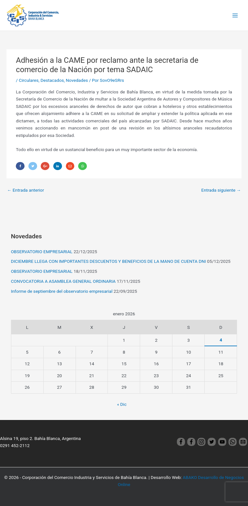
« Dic (122, 404)
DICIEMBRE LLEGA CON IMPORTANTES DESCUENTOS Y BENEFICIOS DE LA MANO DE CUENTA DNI (108, 261)
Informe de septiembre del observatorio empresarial (62, 291)
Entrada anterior (25, 190)
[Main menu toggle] (235, 15)
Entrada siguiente (221, 190)
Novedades (77, 80)
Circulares (28, 80)
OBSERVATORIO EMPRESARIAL (42, 251)
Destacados (52, 80)
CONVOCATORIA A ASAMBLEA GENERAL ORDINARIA (63, 281)
